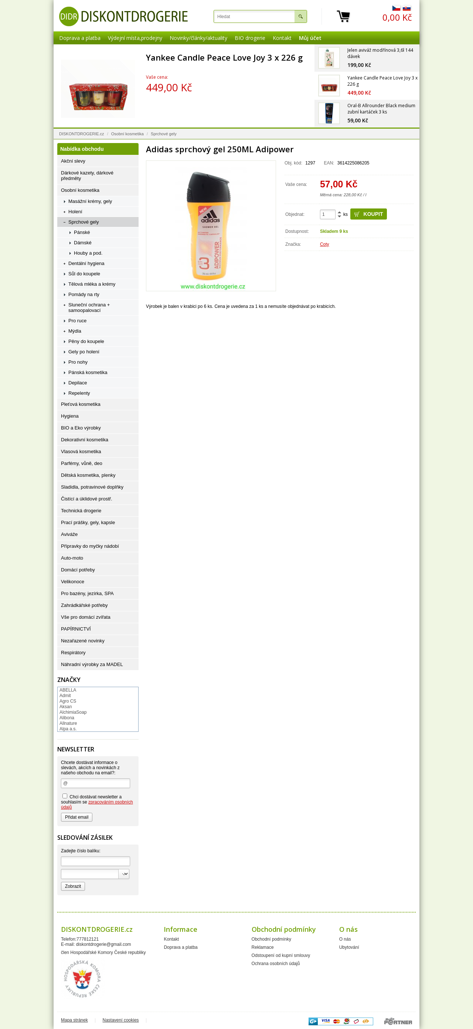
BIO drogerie (250, 37)
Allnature (68, 723)
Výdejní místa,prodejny (135, 37)
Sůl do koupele (84, 273)
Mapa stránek (74, 1020)
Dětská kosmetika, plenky (88, 475)
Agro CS (67, 701)
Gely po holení (83, 351)
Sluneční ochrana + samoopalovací (89, 307)
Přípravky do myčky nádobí (90, 546)
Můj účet (310, 37)
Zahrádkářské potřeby (84, 605)
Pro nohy (78, 362)
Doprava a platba (80, 37)
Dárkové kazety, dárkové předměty (87, 175)
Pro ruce (77, 320)
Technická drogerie (81, 510)
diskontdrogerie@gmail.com (103, 944)
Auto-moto (72, 558)
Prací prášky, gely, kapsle (88, 522)
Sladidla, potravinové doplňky (92, 487)
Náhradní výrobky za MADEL (92, 664)
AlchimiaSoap (72, 712)
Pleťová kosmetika (81, 404)
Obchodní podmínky (271, 939)
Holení (75, 211)
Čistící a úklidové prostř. (86, 499)
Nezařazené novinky (83, 640)
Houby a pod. (88, 253)
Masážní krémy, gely (90, 201)
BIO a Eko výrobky (81, 428)
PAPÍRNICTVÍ (76, 629)
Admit (65, 695)
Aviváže (69, 534)
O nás (345, 939)
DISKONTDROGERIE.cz (81, 134)
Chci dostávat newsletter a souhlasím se (97, 802)
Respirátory (73, 652)
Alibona (66, 717)
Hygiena (70, 416)
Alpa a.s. (68, 728)
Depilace (77, 383)
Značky (69, 680)
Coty (324, 244)
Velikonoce (72, 581)
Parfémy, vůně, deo (81, 463)
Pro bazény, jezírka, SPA (87, 593)
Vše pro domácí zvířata (85, 617)
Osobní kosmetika (127, 134)
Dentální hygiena (86, 263)
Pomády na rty (83, 294)
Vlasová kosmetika (81, 451)
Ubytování (349, 947)
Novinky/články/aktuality (198, 37)
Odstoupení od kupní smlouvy (281, 955)
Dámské (83, 242)
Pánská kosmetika (88, 372)
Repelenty (79, 393)
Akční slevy (73, 161)
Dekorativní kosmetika (84, 439)
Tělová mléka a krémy (91, 284)
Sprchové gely (164, 134)
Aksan (65, 706)
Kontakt (282, 37)
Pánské (82, 232)
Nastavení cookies (121, 1020)
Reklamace (263, 947)
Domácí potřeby (78, 570)
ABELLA (67, 690)
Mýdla (74, 331)
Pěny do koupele (86, 341)
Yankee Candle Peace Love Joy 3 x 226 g (224, 57)
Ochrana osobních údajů (276, 963)
